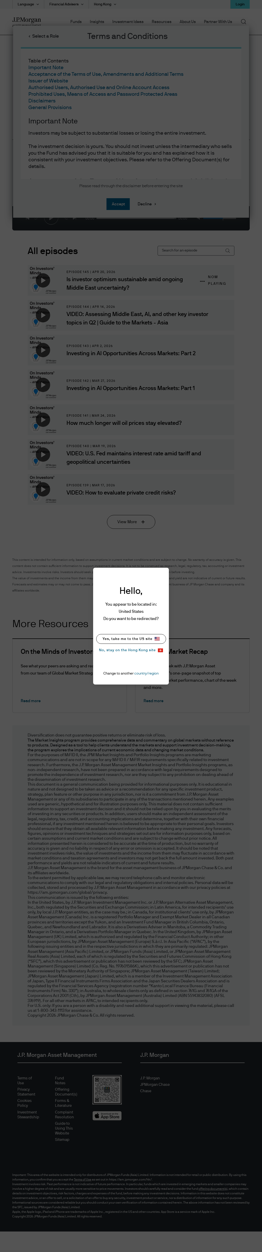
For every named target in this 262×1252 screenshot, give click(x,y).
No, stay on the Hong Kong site (131, 650)
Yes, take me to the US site (131, 639)
